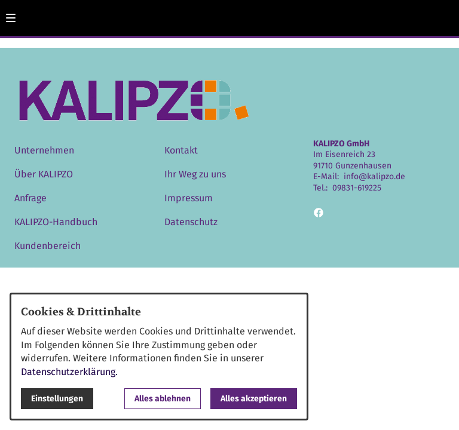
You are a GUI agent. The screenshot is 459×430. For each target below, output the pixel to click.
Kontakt (181, 150)
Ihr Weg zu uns (195, 174)
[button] (11, 18)
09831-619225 (356, 188)
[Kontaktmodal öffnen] (444, 14)
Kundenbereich (47, 245)
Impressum (188, 198)
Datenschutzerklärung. (69, 371)
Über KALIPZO (43, 174)
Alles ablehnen (162, 399)
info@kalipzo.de (374, 176)
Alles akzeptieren (254, 399)
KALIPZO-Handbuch (55, 222)
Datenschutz (191, 222)
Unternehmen (44, 150)
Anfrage (30, 198)
